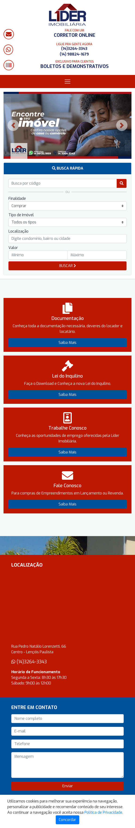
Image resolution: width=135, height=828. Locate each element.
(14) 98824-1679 (74, 54)
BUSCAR (67, 265)
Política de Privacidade (103, 812)
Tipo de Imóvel (21, 214)
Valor (13, 247)
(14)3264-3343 (74, 48)
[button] (13, 125)
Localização (18, 231)
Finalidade (17, 198)
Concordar (67, 819)
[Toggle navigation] (67, 81)
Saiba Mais (67, 342)
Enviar (67, 785)
